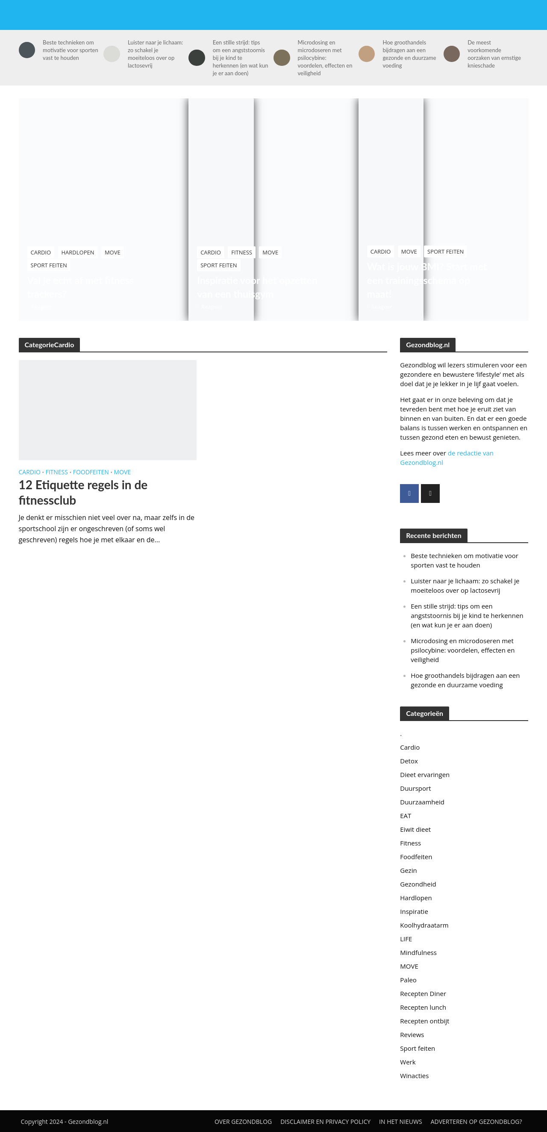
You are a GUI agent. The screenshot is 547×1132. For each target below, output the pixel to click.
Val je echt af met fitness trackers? (80, 287)
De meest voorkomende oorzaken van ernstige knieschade (494, 54)
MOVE (113, 252)
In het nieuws (400, 1121)
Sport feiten (49, 265)
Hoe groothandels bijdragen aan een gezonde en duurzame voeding (409, 54)
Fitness (241, 252)
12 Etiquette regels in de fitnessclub (83, 492)
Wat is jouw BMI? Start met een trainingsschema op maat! (427, 280)
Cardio (41, 252)
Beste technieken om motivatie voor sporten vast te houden (70, 50)
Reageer (42, 306)
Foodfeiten (91, 472)
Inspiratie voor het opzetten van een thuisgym (257, 287)
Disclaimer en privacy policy (325, 1121)
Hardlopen (78, 252)
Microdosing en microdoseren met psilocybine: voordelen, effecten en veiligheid (325, 58)
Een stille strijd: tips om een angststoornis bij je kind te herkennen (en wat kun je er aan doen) (240, 58)
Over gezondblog (243, 1121)
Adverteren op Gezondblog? (476, 1121)
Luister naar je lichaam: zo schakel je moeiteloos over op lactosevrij (155, 54)
